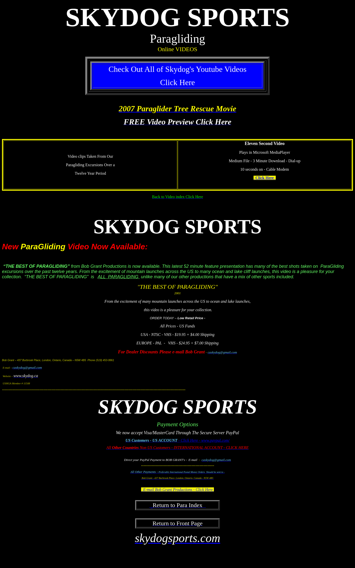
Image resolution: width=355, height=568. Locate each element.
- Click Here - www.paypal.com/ (204, 440)
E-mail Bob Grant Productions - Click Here (177, 489)
